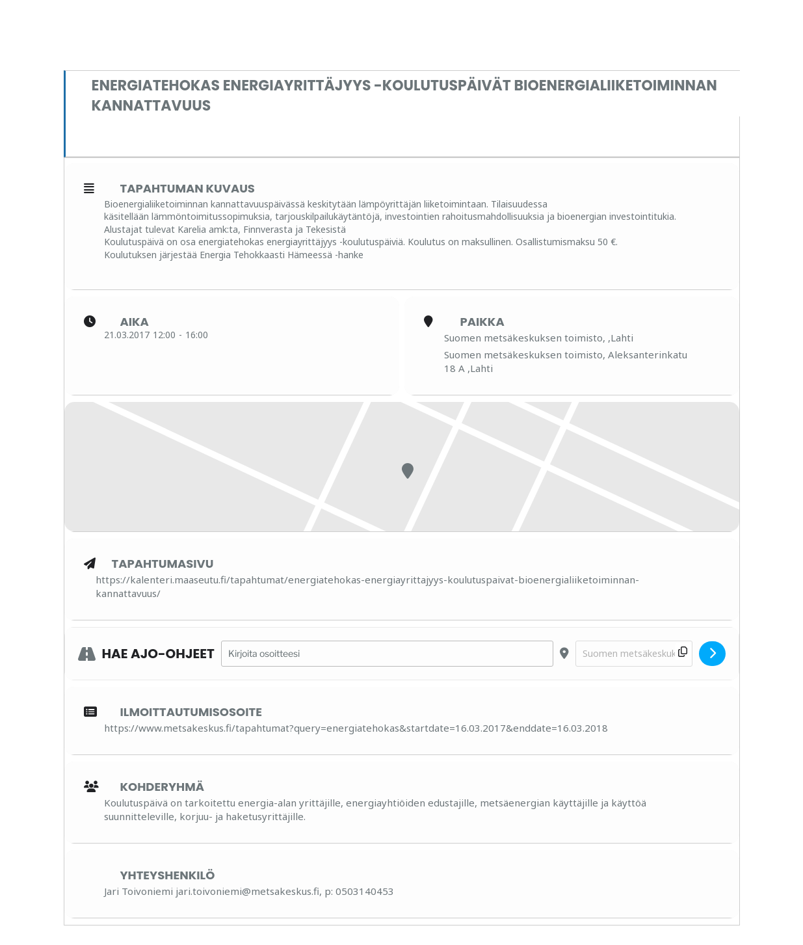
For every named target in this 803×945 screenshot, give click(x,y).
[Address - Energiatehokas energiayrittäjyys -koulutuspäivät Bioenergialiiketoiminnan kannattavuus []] (387, 654)
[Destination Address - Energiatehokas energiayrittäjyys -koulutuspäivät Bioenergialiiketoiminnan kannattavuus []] (633, 654)
